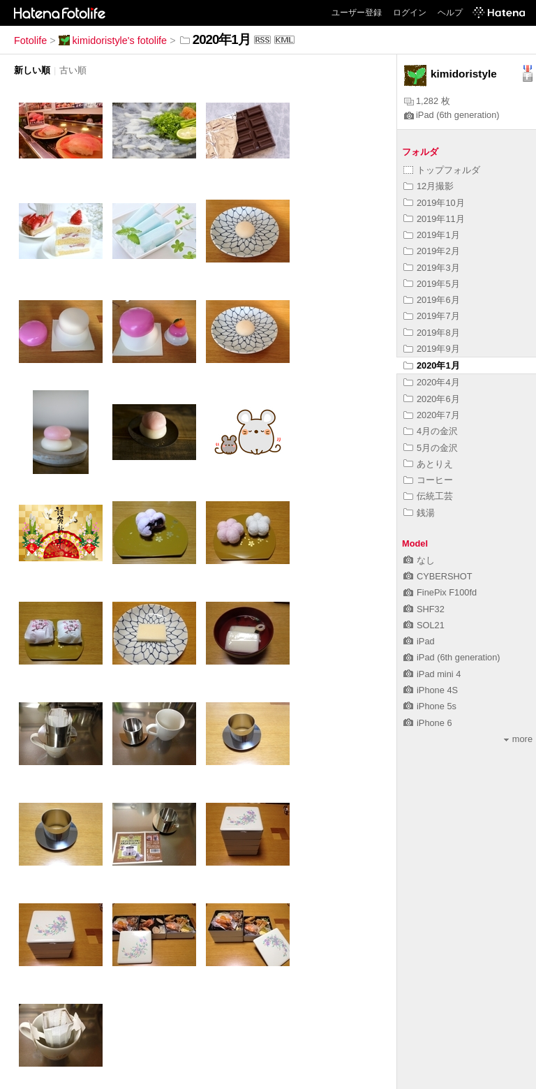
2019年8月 (431, 332)
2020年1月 (431, 365)
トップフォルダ (441, 170)
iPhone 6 (427, 723)
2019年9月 (431, 348)
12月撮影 (428, 186)
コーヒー (428, 480)
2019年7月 (431, 316)
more (518, 739)
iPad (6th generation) (452, 115)
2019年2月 (431, 251)
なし (419, 560)
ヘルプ (450, 12)
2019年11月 (434, 219)
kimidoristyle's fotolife (113, 40)
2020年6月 (431, 399)
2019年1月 (431, 235)
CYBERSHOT (437, 576)
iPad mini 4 (432, 674)
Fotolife (30, 40)
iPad (419, 641)
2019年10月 (434, 203)
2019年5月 (431, 284)
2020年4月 (431, 382)
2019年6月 (431, 300)
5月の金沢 (430, 448)
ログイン (409, 12)
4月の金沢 (430, 431)
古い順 (73, 70)
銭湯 (419, 513)
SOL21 (424, 625)
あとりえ (428, 464)
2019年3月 (431, 267)
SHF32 (424, 609)
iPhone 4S (430, 690)
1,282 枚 (427, 101)
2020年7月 (431, 415)
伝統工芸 (428, 496)
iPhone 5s (429, 706)
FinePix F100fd (440, 592)
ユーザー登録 (357, 12)
